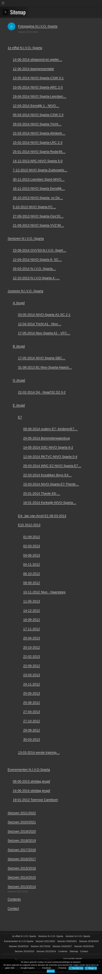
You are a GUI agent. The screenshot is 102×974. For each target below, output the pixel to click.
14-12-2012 (31, 610)
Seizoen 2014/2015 (22, 877)
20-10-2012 (31, 647)
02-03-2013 (31, 546)
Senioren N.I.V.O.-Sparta (26, 238)
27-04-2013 (31, 712)
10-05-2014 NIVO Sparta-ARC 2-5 (38, 87)
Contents (14, 899)
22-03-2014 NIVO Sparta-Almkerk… (39, 133)
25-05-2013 (31, 693)
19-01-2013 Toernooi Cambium (35, 800)
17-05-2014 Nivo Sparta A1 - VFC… (44, 333)
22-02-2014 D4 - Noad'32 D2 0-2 (42, 392)
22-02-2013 (31, 656)
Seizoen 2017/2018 (22, 850)
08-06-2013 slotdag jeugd (31, 781)
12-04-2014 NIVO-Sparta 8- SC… (37, 259)
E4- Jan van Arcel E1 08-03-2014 (42, 516)
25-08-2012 (31, 702)
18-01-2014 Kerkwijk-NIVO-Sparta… (49, 502)
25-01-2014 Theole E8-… (41, 493)
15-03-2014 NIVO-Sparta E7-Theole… (51, 484)
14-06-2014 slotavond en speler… (37, 59)
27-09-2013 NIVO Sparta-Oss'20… (38, 216)
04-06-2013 (31, 555)
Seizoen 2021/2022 (22, 813)
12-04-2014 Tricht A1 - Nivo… (39, 324)
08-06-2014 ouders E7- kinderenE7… (50, 429)
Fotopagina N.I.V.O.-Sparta (37, 26)
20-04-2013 (31, 638)
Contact (13, 908)
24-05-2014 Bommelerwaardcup (46, 438)
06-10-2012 (31, 573)
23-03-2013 (31, 675)
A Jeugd (19, 303)
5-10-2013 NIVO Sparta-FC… (34, 207)
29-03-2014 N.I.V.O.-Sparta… (34, 268)
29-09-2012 (31, 730)
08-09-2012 (31, 583)
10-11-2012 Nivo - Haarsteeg (44, 592)
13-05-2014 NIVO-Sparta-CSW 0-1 (38, 78)
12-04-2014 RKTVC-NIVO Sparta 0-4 (50, 456)
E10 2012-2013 (29, 525)
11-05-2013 (31, 601)
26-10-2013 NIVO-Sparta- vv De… (38, 198)
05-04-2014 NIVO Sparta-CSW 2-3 (38, 115)
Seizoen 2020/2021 (22, 822)
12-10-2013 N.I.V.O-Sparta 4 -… (36, 278)
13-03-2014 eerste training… (39, 752)
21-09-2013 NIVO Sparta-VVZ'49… (38, 225)
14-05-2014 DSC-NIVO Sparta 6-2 (48, 447)
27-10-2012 (31, 721)
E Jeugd (19, 405)
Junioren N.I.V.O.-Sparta (25, 291)
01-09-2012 (31, 537)
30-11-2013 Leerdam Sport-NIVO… (39, 179)
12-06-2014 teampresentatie (33, 69)
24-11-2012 (31, 684)
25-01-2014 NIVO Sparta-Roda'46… (39, 151)
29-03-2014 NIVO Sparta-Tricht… (37, 124)
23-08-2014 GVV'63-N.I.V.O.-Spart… (39, 250)
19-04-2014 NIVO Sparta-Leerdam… (39, 96)
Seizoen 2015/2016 (22, 868)
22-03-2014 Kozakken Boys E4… (47, 475)
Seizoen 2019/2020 (22, 831)
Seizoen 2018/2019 (22, 840)
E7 (20, 417)
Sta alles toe (77, 968)
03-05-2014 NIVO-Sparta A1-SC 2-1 (44, 314)
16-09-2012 (31, 619)
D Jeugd (19, 380)
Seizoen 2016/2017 (22, 859)
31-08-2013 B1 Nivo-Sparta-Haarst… (45, 367)
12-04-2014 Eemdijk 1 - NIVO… (36, 105)
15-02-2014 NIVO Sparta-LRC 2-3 (37, 142)
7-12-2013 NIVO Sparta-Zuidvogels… (40, 170)
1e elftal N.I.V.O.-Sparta (25, 48)
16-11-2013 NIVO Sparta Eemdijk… (39, 188)
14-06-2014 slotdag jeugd (31, 790)
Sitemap (74, 951)
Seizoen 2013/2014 (22, 886)
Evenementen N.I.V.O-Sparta (29, 769)
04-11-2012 (31, 564)
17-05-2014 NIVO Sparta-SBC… (41, 358)
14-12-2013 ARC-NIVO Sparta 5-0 (37, 161)
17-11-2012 (31, 629)
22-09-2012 (31, 666)
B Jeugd (19, 346)
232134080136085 (72, 959)
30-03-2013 (31, 739)
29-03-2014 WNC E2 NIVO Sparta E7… (52, 466)
